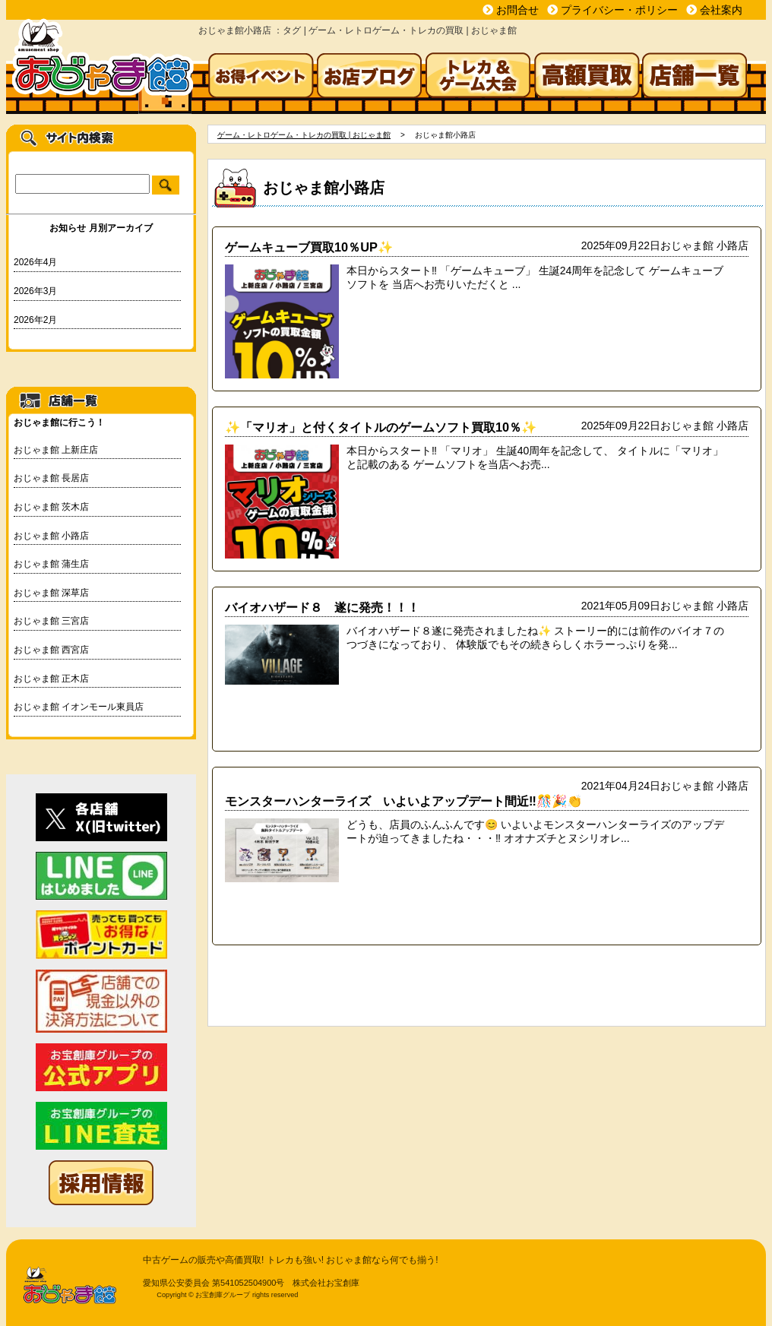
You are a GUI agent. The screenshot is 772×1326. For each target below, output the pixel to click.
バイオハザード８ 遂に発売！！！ (322, 607)
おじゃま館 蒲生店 (51, 564)
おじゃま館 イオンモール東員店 (79, 706)
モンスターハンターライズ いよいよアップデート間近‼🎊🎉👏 (403, 801)
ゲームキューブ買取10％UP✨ (309, 247)
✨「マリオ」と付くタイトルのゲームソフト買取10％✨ (380, 427)
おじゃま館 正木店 (51, 678)
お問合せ (517, 10)
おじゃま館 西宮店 (51, 649)
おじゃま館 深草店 (51, 592)
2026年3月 (35, 291)
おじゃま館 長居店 (51, 478)
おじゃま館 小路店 (51, 535)
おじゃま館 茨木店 (51, 507)
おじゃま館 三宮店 (51, 621)
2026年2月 (35, 320)
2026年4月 (35, 262)
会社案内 (721, 10)
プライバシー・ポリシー (619, 10)
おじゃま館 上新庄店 (56, 450)
